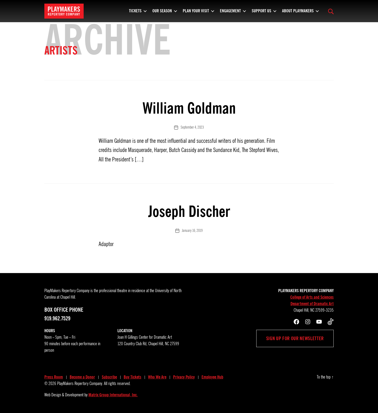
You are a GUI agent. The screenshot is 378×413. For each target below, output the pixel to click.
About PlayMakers (298, 13)
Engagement (230, 13)
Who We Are (157, 377)
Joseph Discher (189, 211)
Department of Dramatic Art (312, 304)
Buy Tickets (132, 377)
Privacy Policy (184, 377)
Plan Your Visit (196, 13)
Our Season (162, 13)
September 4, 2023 (192, 127)
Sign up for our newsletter (295, 338)
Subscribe (109, 377)
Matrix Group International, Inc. (113, 395)
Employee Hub (212, 377)
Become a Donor (82, 377)
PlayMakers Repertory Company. (80, 383)
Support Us (261, 13)
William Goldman (189, 108)
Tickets (135, 13)
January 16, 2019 (192, 230)
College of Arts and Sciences (312, 297)
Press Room (53, 377)
